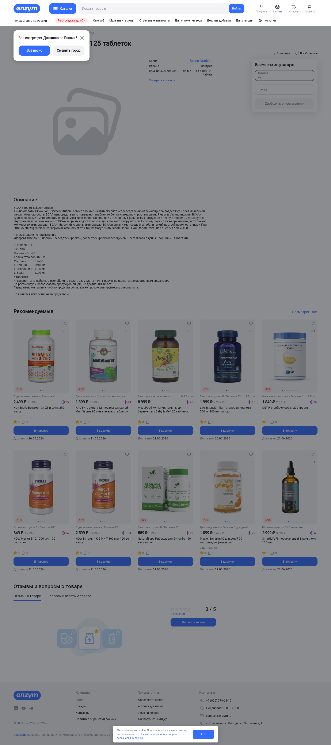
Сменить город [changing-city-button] (68, 50)
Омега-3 (98, 20)
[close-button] (81, 37)
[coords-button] (30, 20)
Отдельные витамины (154, 20)
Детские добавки (219, 20)
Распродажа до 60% (71, 20)
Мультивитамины (121, 20)
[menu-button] (62, 8)
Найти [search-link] (236, 8)
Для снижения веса (188, 20)
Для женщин (245, 20)
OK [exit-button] (203, 734)
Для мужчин (267, 20)
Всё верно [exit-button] (34, 50)
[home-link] (27, 8)
